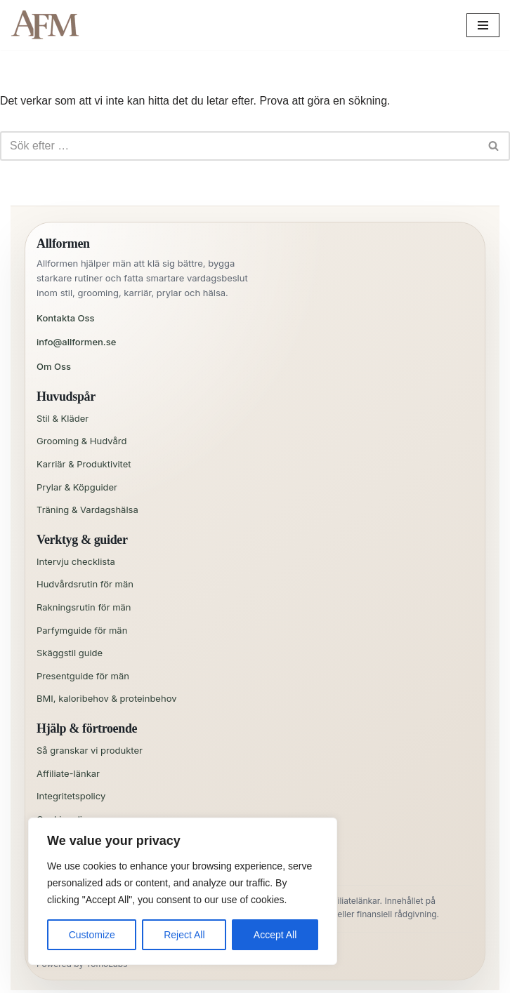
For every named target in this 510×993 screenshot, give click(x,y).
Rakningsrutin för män (84, 607)
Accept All (275, 934)
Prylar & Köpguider (77, 487)
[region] (182, 891)
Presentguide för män (83, 675)
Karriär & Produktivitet (84, 463)
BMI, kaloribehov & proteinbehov (107, 699)
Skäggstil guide (70, 652)
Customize (92, 934)
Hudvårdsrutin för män (85, 584)
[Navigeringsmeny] (482, 25)
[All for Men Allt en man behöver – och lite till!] (49, 25)
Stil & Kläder (63, 418)
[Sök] (239, 146)
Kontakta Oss (66, 318)
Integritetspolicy (71, 795)
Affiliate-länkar (68, 773)
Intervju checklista (76, 561)
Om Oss (54, 366)
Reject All (184, 934)
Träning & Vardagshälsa (87, 509)
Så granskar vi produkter (90, 750)
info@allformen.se (76, 342)
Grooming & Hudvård (81, 440)
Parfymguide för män (82, 630)
